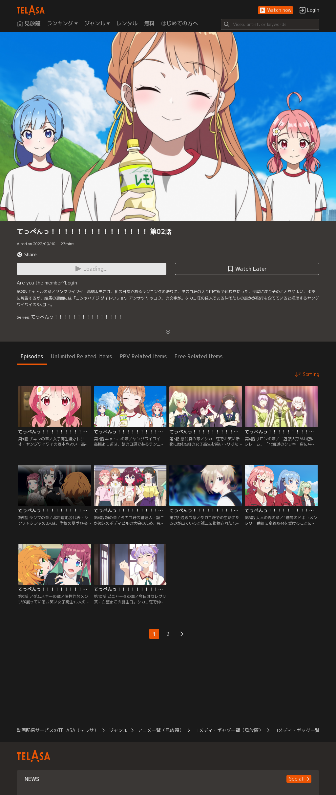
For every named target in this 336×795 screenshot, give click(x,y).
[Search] (270, 24)
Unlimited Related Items (81, 356)
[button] (275, 10)
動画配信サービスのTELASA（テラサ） (57, 730)
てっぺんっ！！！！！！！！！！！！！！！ (77, 317)
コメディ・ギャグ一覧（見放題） (228, 730)
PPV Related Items (143, 356)
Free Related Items (198, 356)
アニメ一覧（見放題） (161, 730)
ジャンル (118, 730)
